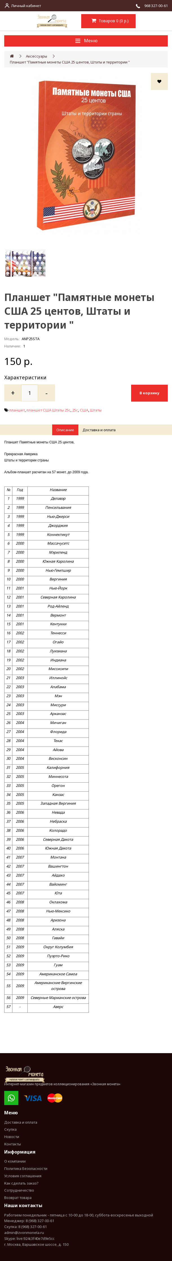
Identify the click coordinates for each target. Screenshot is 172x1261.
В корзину (149, 392)
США (84, 409)
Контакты (12, 1143)
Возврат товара (18, 1197)
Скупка (10, 1129)
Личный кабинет (26, 5)
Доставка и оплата (99, 429)
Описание (65, 429)
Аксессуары (36, 56)
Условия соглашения (22, 1175)
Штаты (96, 409)
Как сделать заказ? (21, 1182)
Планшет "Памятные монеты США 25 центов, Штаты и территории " (70, 62)
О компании (15, 1160)
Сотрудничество (19, 1189)
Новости (11, 1136)
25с (75, 409)
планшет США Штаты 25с (48, 409)
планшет (17, 409)
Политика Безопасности (25, 1168)
